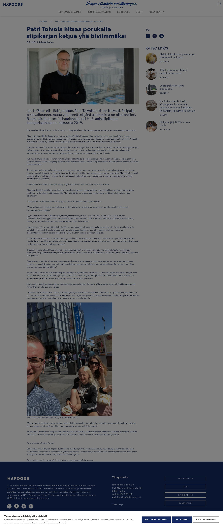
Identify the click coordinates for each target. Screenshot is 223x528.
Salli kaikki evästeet (156, 519)
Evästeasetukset (206, 519)
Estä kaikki (182, 519)
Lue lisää (63, 523)
